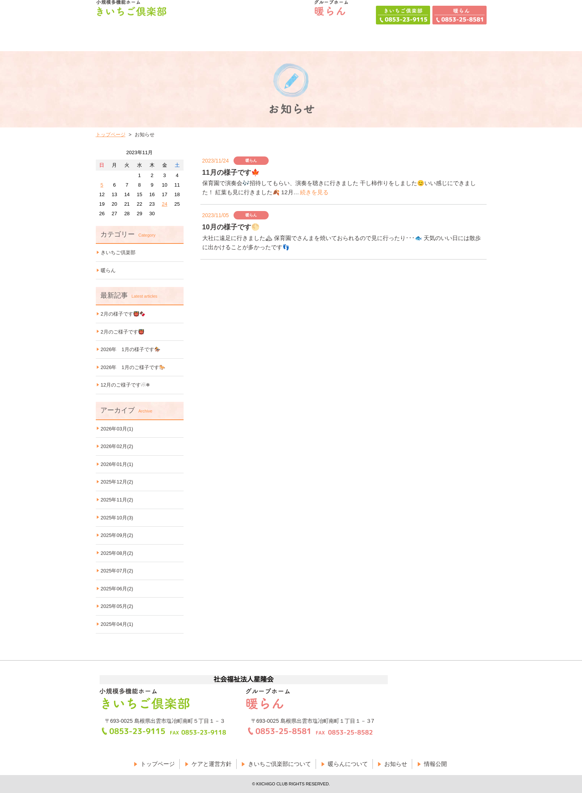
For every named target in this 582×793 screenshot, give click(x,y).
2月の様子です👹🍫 (123, 314)
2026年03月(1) (117, 429)
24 (164, 204)
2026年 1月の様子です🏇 (130, 349)
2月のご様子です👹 (122, 332)
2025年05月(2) (117, 606)
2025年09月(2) (117, 535)
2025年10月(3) (117, 518)
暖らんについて (348, 764)
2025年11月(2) (117, 500)
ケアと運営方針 (212, 764)
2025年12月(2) (117, 482)
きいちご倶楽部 (118, 252)
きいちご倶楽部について (279, 764)
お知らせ (395, 764)
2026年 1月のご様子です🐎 (133, 367)
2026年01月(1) (117, 464)
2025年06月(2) (117, 589)
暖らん (108, 270)
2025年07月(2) (117, 571)
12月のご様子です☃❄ (125, 385)
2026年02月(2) (117, 446)
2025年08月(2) (117, 553)
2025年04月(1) (117, 624)
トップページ (111, 134)
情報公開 (435, 764)
